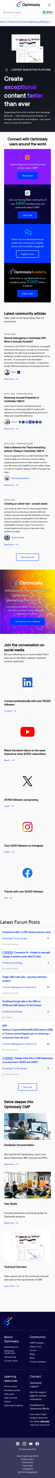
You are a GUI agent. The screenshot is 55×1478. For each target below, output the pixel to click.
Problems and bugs (12, 962)
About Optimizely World (27, 1455)
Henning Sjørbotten (20, 478)
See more (27, 1087)
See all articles (27, 557)
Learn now (27, 293)
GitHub (7, 1401)
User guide (9, 1394)
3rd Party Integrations (27, 1472)
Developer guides (12, 1390)
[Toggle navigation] (49, 5)
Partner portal (10, 1386)
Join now (27, 215)
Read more (11, 378)
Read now (27, 175)
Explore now (27, 254)
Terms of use (27, 1462)
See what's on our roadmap (27, 621)
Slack (32, 1357)
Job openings (10, 1356)
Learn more (11, 1286)
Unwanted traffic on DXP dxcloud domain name (26, 932)
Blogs (32, 1354)
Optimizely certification (9, 1351)
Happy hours (35, 1346)
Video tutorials (10, 1397)
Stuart (14, 421)
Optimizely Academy (13, 1405)
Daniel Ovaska (17, 537)
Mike (13, 372)
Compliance (27, 1468)
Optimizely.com (11, 1346)
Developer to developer (14, 938)
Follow (9, 852)
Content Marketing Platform (34, 21)
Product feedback (38, 1361)
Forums (33, 1350)
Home (3, 21)
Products (12, 21)
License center (11, 1360)
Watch (9, 760)
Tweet (9, 806)
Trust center (27, 1465)
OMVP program (37, 1342)
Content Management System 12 (19, 987)
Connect (10, 710)
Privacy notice (27, 1459)
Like (8, 897)
